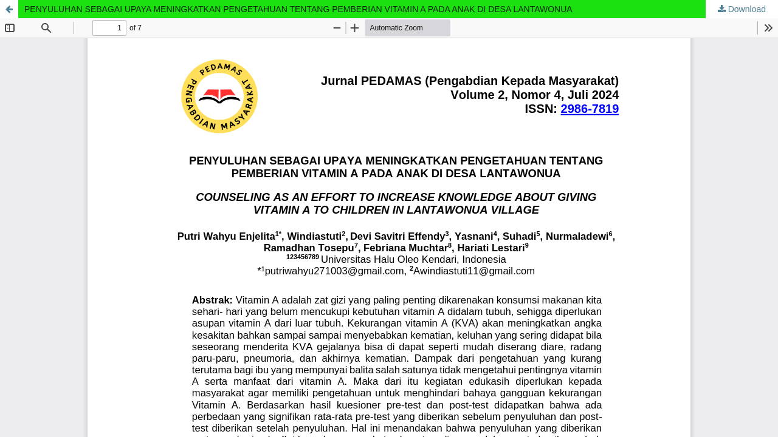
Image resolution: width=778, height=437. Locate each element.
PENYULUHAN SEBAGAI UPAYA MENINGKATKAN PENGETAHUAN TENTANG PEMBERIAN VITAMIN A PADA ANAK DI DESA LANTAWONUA (298, 9)
